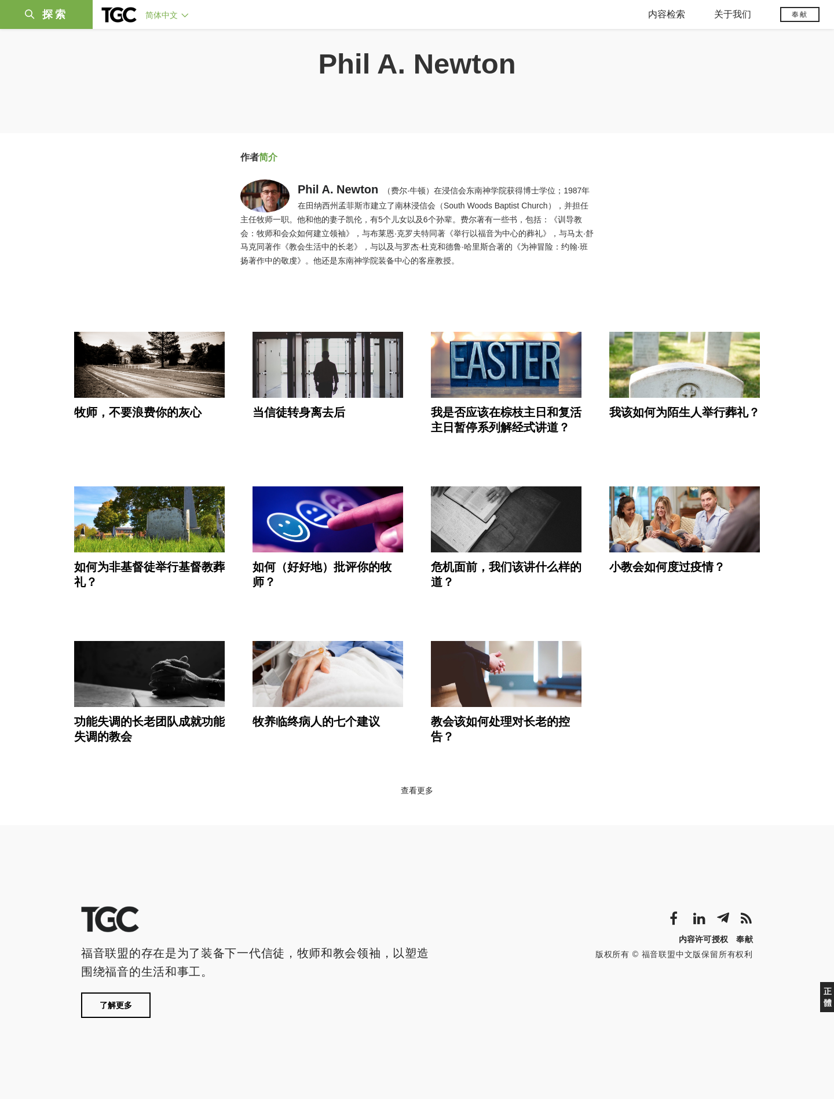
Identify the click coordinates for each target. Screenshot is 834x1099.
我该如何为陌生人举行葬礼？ (684, 412)
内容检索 (666, 14)
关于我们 (732, 14)
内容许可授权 (704, 939)
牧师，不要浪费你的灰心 (138, 412)
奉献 (800, 14)
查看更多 (417, 790)
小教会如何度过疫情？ (667, 567)
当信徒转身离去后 (299, 412)
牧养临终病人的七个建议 (316, 721)
